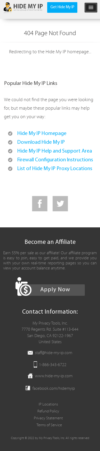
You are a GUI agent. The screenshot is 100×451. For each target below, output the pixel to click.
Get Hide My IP (62, 7)
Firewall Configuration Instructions (55, 160)
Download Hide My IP (41, 142)
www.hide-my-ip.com (54, 376)
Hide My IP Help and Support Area (54, 151)
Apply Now (55, 290)
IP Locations (48, 404)
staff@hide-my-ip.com (53, 352)
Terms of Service (49, 425)
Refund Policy (48, 411)
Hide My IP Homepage (41, 133)
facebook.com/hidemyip (54, 388)
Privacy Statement (48, 418)
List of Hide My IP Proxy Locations (54, 168)
